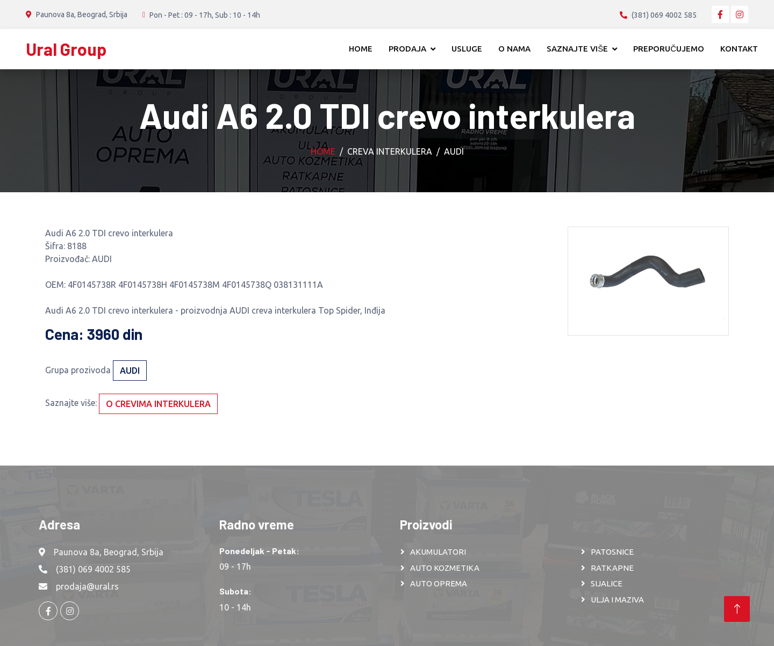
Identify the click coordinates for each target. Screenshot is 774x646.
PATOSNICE (612, 551)
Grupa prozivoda (78, 370)
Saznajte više (577, 48)
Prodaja (407, 48)
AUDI (454, 151)
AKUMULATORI (438, 551)
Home (360, 48)
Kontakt (739, 48)
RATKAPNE (612, 567)
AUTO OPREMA (438, 583)
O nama (514, 48)
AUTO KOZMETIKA (444, 567)
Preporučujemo (668, 48)
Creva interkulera (389, 151)
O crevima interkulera (158, 404)
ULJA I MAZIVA (617, 599)
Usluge (467, 48)
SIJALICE (606, 583)
